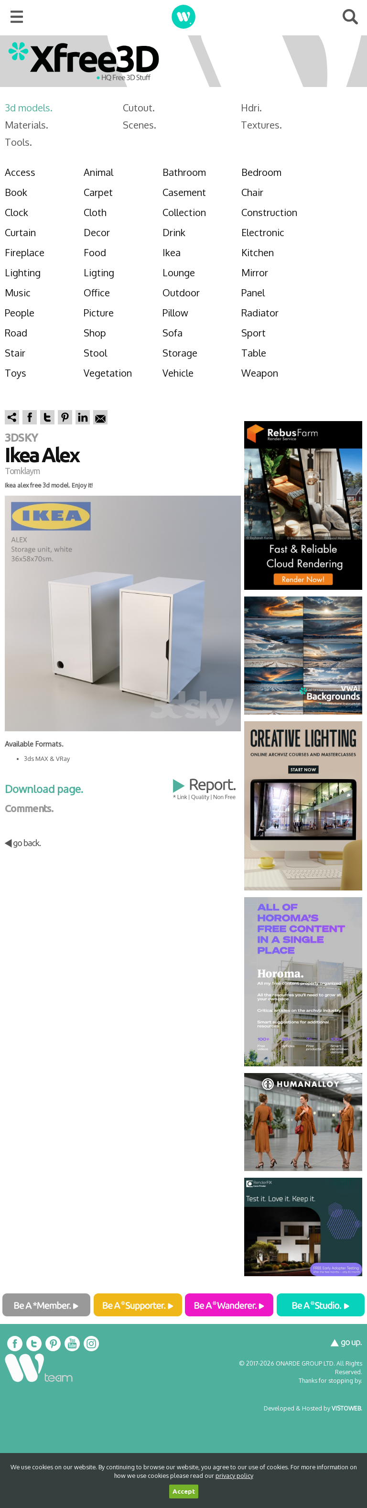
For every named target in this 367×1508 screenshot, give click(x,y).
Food (95, 252)
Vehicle (178, 373)
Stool (95, 353)
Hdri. (251, 107)
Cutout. (139, 107)
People (19, 312)
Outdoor (181, 292)
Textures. (261, 125)
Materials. (26, 125)
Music (18, 292)
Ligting (99, 272)
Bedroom (261, 172)
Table (253, 353)
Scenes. (139, 125)
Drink (173, 232)
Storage (179, 353)
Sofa (172, 332)
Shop (95, 332)
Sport (253, 332)
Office (97, 292)
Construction (269, 212)
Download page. (44, 788)
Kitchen (257, 252)
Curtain (20, 232)
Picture (99, 312)
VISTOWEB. (347, 1408)
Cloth (95, 212)
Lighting (23, 272)
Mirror (254, 272)
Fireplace (24, 252)
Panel (253, 292)
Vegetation (108, 373)
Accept (184, 1491)
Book (16, 192)
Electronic (262, 232)
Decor (97, 232)
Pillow (175, 312)
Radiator (260, 312)
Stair (15, 353)
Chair (252, 192)
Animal (98, 172)
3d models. (29, 107)
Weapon (259, 373)
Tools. (18, 142)
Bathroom (184, 172)
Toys (15, 373)
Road (16, 332)
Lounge (178, 272)
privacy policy (234, 1475)
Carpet (98, 192)
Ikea (171, 252)
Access (20, 172)
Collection (184, 212)
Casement (184, 192)
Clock (16, 212)
